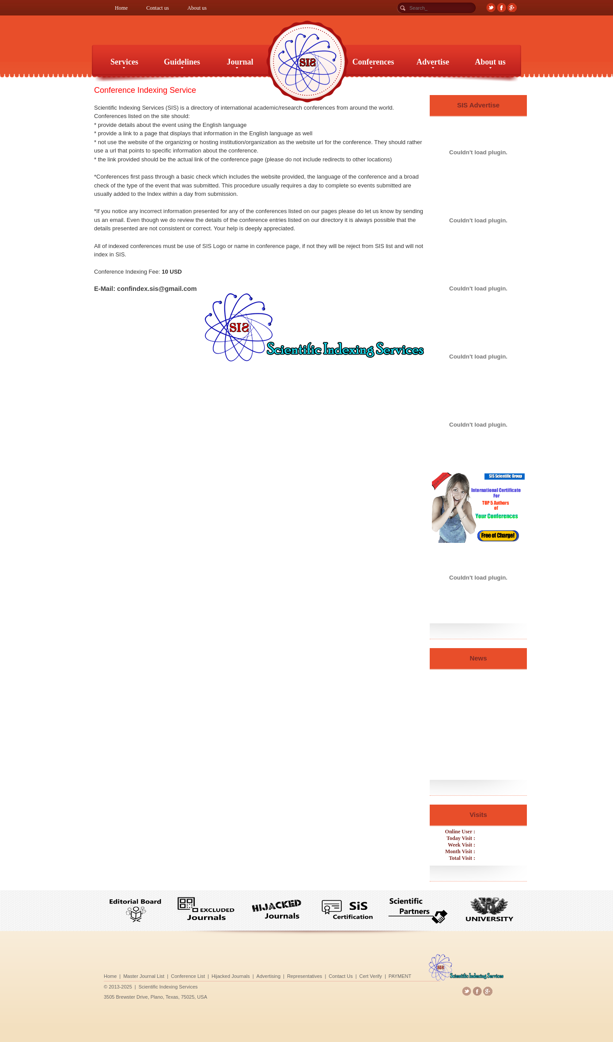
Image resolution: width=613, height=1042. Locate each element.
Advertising (279, 975)
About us (197, 8)
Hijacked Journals (252, 975)
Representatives (305, 975)
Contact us (157, 8)
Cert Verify (352, 975)
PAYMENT (372, 975)
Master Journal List (191, 975)
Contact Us (330, 975)
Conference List (223, 975)
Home (121, 8)
